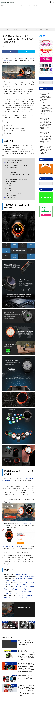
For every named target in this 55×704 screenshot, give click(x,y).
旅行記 (35, 5)
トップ (2, 5)
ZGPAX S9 (7, 480)
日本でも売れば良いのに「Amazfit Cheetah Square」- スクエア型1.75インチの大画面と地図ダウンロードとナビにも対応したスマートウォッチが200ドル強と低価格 (26, 655)
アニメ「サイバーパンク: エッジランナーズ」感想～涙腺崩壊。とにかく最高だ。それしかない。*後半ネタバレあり (46, 149)
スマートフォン (8, 5)
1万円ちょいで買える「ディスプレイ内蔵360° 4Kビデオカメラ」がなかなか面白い (26, 642)
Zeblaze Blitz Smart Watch (20, 574)
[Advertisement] (27, 16)
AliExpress (14, 685)
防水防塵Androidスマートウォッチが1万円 (14, 131)
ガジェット (9, 29)
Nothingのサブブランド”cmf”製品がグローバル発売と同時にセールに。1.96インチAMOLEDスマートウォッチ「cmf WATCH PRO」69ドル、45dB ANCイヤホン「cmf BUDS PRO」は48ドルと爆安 (26, 690)
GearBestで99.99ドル (27, 523)
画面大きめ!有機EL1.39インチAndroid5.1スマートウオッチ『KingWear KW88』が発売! (25, 677)
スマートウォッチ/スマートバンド (21, 45)
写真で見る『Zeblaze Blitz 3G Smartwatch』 (14, 128)
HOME (3, 29)
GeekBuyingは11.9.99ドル (8, 546)
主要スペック (8, 126)
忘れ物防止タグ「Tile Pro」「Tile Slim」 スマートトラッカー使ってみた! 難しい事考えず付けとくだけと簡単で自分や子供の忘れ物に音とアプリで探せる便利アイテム (46, 123)
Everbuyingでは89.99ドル (23, 546)
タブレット (16, 5)
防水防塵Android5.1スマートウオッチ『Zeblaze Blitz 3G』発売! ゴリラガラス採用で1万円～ (30, 29)
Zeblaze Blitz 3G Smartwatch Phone (25, 576)
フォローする (24, 609)
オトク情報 (29, 5)
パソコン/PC (23, 5)
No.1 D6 (25, 478)
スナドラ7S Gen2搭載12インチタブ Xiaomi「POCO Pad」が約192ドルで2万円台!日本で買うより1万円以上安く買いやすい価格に (46, 97)
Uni (42, 102)
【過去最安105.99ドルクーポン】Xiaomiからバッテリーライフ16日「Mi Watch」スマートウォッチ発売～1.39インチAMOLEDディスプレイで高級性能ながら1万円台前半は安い (26, 667)
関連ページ (7, 133)
